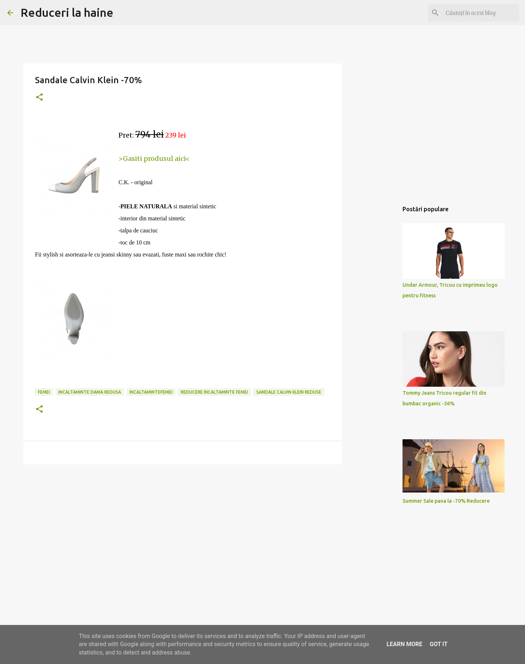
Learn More (404, 644)
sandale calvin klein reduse (288, 392)
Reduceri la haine (66, 12)
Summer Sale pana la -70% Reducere (446, 501)
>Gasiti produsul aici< (154, 158)
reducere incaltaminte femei (214, 392)
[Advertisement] (182, 526)
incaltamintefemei (150, 392)
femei (44, 392)
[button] (39, 98)
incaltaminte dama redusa (89, 392)
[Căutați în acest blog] (481, 13)
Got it (438, 644)
